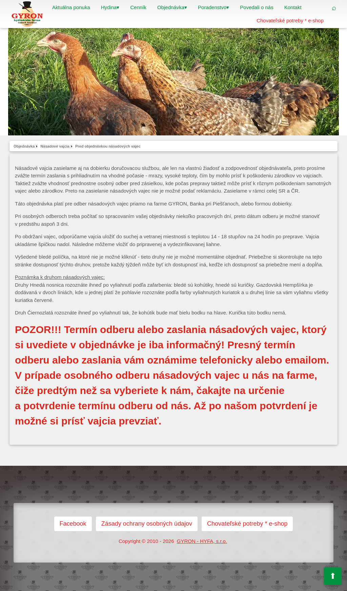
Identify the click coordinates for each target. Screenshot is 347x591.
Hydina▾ (110, 7)
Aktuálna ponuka (71, 7)
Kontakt (293, 7)
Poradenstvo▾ (213, 7)
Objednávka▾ (172, 7)
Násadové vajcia (54, 146)
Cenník (138, 7)
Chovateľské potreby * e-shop (290, 20)
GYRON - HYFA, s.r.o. (202, 541)
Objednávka (24, 146)
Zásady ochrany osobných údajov (146, 523)
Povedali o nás (256, 7)
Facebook (73, 523)
